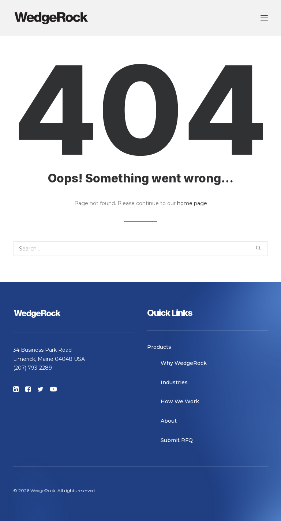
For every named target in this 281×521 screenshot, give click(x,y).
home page (192, 203)
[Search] (140, 248)
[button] (264, 18)
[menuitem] (207, 347)
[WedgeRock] (51, 18)
